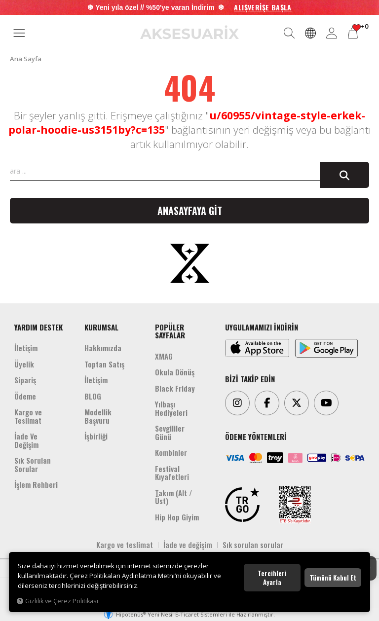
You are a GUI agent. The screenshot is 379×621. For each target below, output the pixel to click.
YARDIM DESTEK (38, 327)
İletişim (26, 347)
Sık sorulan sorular (253, 544)
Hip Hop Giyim (177, 516)
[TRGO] (242, 504)
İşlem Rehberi (36, 484)
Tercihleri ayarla (272, 577)
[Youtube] (326, 403)
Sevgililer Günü (170, 432)
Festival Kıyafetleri (172, 472)
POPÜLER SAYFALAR (170, 331)
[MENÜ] (19, 33)
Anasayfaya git (189, 210)
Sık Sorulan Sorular (32, 464)
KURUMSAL (101, 327)
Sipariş (25, 379)
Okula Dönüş (174, 371)
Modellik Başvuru (98, 416)
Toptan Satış (104, 364)
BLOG (92, 396)
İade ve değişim (187, 544)
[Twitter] (296, 403)
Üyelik (24, 364)
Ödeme (25, 396)
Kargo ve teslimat (124, 544)
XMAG (164, 356)
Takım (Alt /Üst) (173, 497)
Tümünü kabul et (332, 578)
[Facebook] (267, 403)
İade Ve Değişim (26, 440)
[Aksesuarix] (189, 32)
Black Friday (175, 388)
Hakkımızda (102, 347)
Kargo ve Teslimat (28, 416)
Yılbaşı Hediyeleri (171, 408)
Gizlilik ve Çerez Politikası (57, 601)
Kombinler (171, 452)
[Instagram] (237, 403)
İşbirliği (96, 436)
